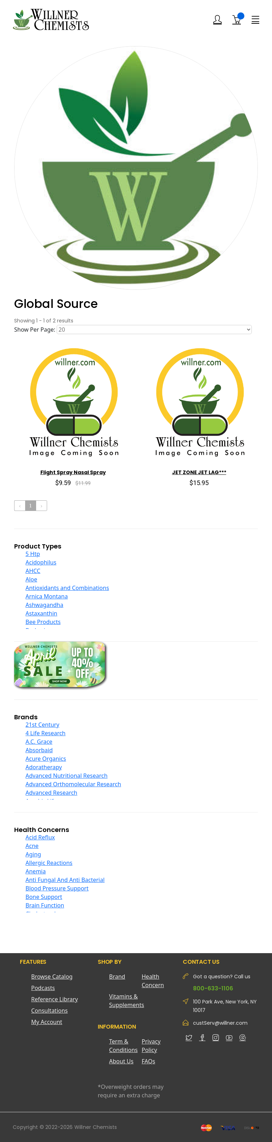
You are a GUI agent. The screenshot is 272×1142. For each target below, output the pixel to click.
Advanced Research (51, 793)
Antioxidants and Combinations (67, 588)
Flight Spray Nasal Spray (73, 472)
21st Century (42, 724)
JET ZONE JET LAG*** (199, 472)
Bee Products (43, 622)
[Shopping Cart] (236, 19)
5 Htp (33, 554)
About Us (121, 1061)
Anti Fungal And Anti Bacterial (65, 880)
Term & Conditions (123, 1045)
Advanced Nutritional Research (67, 776)
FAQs (148, 1061)
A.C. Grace (39, 742)
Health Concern (153, 981)
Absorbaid (39, 750)
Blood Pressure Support (57, 888)
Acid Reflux (40, 837)
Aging (33, 854)
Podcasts (43, 988)
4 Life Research (46, 733)
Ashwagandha (44, 605)
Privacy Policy (151, 1045)
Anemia (36, 871)
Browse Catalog (52, 976)
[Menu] (255, 19)
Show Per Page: (34, 329)
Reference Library (54, 999)
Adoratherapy (44, 767)
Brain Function (45, 905)
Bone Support (44, 897)
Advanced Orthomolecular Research (73, 784)
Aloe (31, 579)
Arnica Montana (47, 596)
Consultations (49, 1010)
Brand (117, 976)
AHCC (33, 571)
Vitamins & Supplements (125, 1000)
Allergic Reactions (49, 863)
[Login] (217, 19)
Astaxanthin (41, 613)
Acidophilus (41, 562)
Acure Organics (46, 759)
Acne (32, 846)
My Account (46, 1022)
